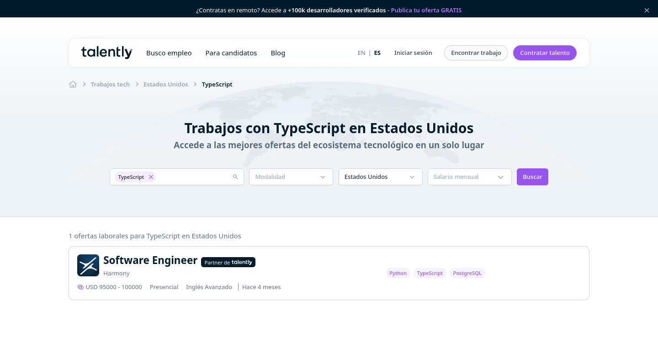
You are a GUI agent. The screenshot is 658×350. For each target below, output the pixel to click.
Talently (107, 52)
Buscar (532, 176)
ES (377, 52)
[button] (413, 53)
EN (362, 52)
